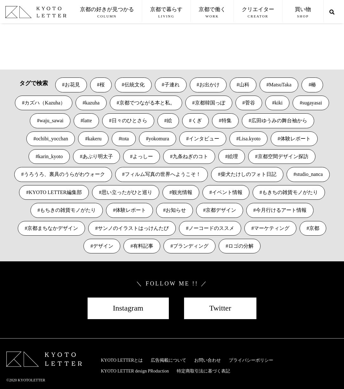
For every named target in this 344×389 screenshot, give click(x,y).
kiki (279, 102)
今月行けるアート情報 (281, 210)
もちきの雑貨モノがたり (68, 210)
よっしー (143, 156)
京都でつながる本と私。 (147, 102)
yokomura (159, 138)
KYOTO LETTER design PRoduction (135, 371)
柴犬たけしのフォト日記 (248, 174)
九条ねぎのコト (190, 156)
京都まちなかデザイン (52, 228)
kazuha (92, 102)
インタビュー (204, 138)
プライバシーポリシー (251, 360)
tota (125, 138)
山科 (244, 84)
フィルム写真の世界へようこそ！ (163, 174)
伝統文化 (134, 84)
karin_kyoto (50, 156)
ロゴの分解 (241, 246)
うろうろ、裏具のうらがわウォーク (64, 174)
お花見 (72, 84)
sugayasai (312, 102)
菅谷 (250, 102)
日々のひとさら (129, 120)
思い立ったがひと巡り (127, 192)
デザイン (103, 246)
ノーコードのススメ (211, 228)
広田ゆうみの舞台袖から (279, 120)
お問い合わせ (207, 360)
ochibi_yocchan (52, 138)
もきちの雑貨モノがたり (290, 192)
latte (87, 120)
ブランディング (190, 246)
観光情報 (182, 192)
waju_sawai (51, 120)
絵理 (233, 156)
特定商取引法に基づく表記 (203, 371)
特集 (227, 120)
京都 (314, 228)
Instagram (128, 308)
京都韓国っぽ (210, 102)
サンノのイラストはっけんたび (133, 228)
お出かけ (209, 84)
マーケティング (271, 228)
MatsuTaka (280, 84)
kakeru (95, 138)
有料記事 (143, 246)
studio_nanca (309, 174)
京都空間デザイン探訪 (283, 156)
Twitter (220, 308)
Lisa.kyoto (250, 138)
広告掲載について (168, 360)
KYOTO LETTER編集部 (55, 192)
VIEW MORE (20, 47)
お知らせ (176, 210)
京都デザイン (221, 210)
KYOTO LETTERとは (122, 360)
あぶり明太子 (98, 156)
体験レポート (295, 138)
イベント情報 (227, 192)
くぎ (197, 120)
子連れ (172, 84)
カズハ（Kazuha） (44, 102)
